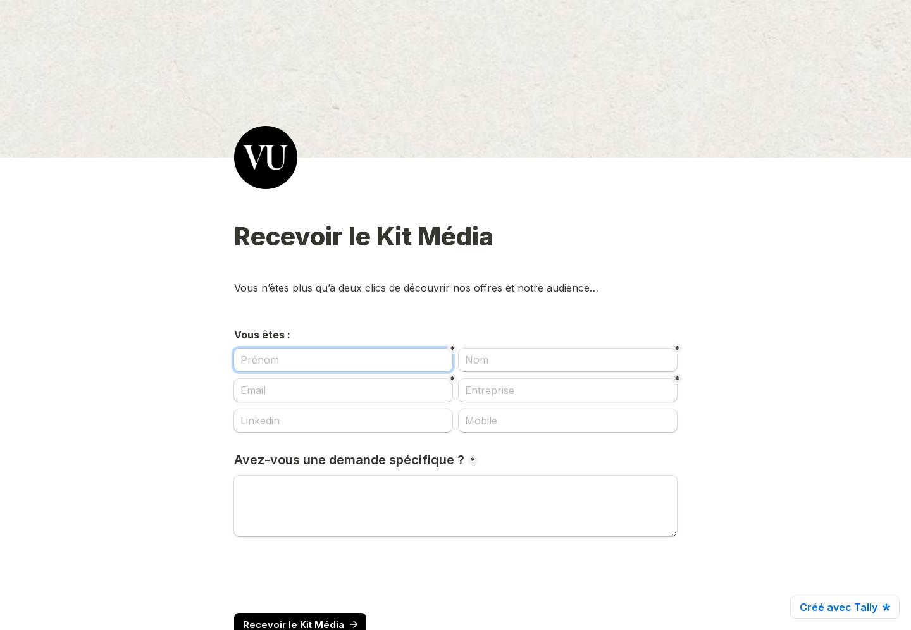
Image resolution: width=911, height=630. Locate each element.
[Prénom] (343, 360)
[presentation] (330, 575)
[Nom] (568, 360)
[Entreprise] (568, 390)
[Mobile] (568, 420)
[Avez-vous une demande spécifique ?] (455, 506)
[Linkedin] (343, 420)
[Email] (343, 390)
